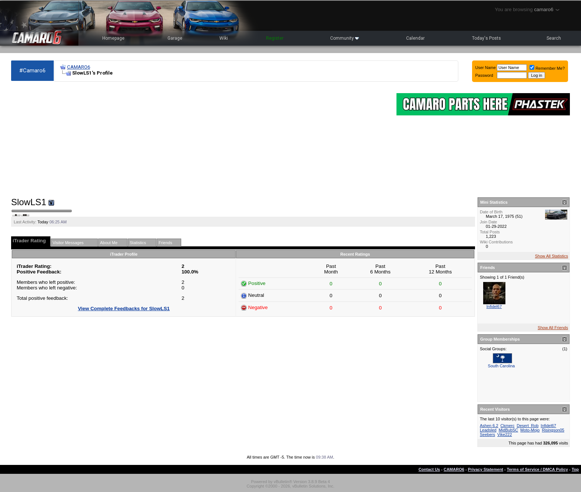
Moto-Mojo (530, 430)
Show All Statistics (551, 256)
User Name (485, 67)
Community (344, 38)
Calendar (415, 38)
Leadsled (488, 430)
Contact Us (429, 469)
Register (274, 38)
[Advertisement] (200, 139)
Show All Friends (553, 327)
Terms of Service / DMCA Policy (537, 469)
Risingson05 (553, 430)
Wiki (223, 38)
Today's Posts (486, 38)
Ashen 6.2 (489, 425)
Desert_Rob (528, 425)
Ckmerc (508, 425)
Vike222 (504, 434)
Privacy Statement (485, 469)
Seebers (487, 434)
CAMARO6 (78, 67)
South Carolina (501, 366)
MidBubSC (508, 430)
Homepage (113, 38)
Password (484, 75)
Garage (174, 38)
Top (575, 469)
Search (554, 38)
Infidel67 (494, 306)
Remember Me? (547, 68)
